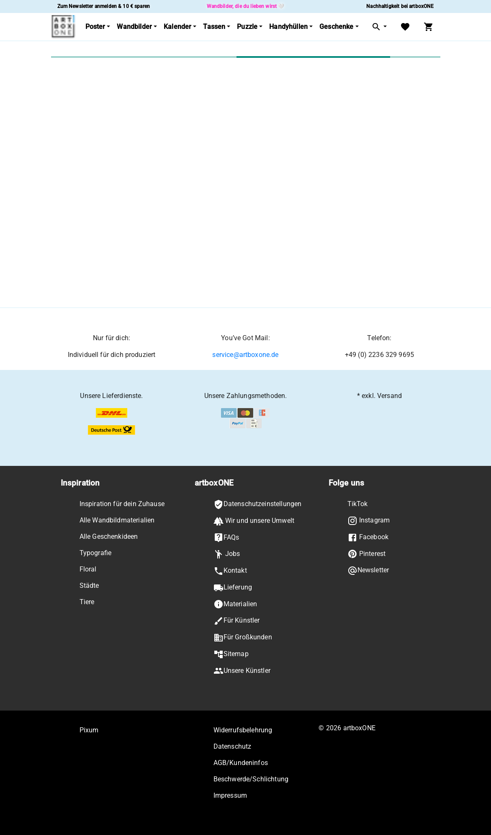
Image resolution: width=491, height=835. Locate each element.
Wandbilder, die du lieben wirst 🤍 (246, 6)
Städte (89, 585)
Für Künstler (236, 621)
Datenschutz (232, 746)
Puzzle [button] (247, 27)
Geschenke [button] (336, 27)
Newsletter (368, 571)
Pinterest (366, 554)
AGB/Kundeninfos (240, 763)
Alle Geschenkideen (109, 536)
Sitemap (231, 654)
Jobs (226, 554)
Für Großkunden (242, 638)
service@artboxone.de (245, 355)
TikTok (357, 504)
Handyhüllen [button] (288, 27)
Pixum (89, 730)
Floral (88, 569)
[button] (379, 27)
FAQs (226, 538)
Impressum (230, 795)
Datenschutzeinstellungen (257, 504)
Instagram (368, 521)
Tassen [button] (214, 27)
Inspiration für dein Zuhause (122, 504)
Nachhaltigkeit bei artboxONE (400, 6)
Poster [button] (95, 27)
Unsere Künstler (241, 671)
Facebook (367, 538)
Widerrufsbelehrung (242, 730)
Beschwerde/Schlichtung (250, 779)
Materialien (235, 604)
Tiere (87, 602)
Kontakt (230, 571)
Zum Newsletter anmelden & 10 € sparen (103, 6)
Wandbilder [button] (134, 27)
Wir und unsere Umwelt (253, 521)
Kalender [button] (177, 27)
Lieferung (232, 588)
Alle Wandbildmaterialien (117, 520)
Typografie (95, 553)
